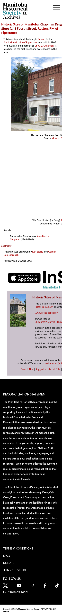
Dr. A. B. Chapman (44, 45)
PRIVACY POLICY (48, 609)
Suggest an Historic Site (48, 369)
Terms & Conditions (18, 548)
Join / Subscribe (15, 570)
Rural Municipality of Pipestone (20, 42)
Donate (8, 563)
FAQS (6, 556)
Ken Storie (37, 251)
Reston (43, 28)
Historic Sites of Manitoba (20, 24)
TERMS (6, 611)
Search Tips (27, 369)
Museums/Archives (45, 321)
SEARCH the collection (46, 312)
